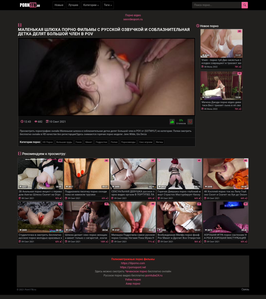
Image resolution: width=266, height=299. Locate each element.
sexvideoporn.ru (133, 19)
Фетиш (159, 142)
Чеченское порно (136, 271)
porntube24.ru (153, 275)
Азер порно (133, 283)
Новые (59, 5)
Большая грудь (64, 142)
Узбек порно (133, 279)
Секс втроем (145, 142)
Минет (88, 142)
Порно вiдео (133, 15)
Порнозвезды (128, 142)
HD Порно (48, 142)
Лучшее (73, 5)
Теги (108, 5)
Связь (245, 289)
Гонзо (79, 142)
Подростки (101, 142)
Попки (114, 142)
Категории (91, 5)
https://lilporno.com (133, 263)
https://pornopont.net (133, 267)
